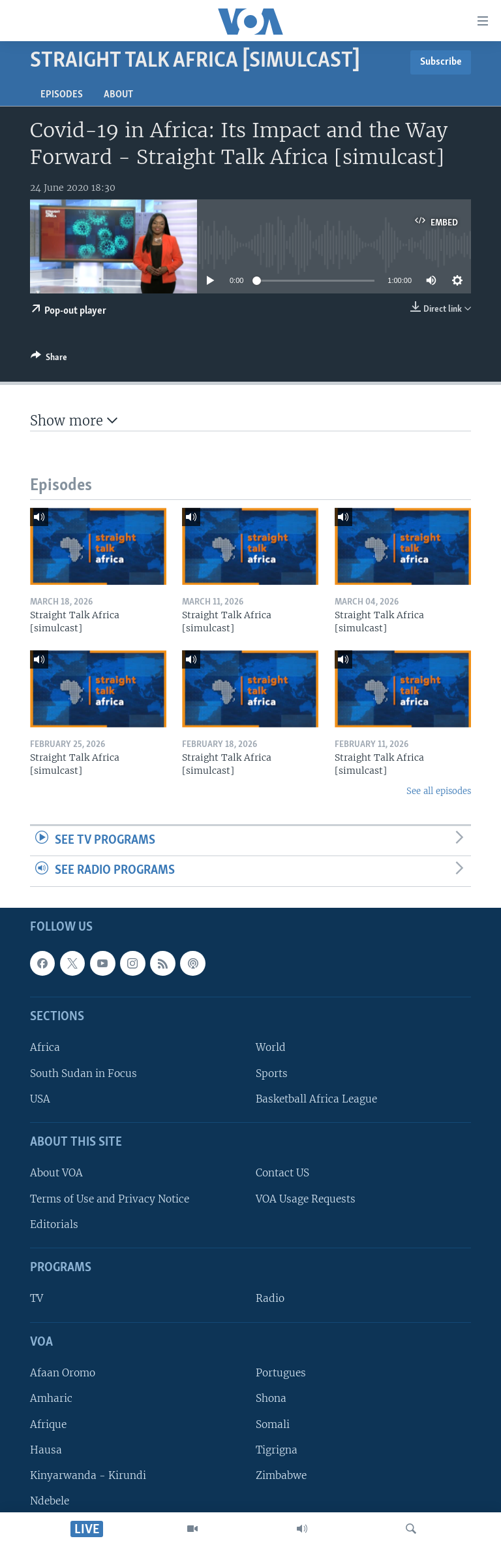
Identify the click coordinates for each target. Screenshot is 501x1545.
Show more (73, 420)
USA (40, 1099)
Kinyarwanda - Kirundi (88, 1475)
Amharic (51, 1398)
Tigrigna (276, 1449)
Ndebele (49, 1501)
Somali (273, 1424)
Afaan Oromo (62, 1373)
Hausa (46, 1449)
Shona (271, 1398)
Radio (270, 1298)
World (271, 1047)
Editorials (54, 1224)
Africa (45, 1047)
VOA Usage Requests (306, 1198)
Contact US (282, 1173)
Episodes (61, 95)
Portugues (281, 1373)
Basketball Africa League (316, 1099)
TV (36, 1298)
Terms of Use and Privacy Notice (109, 1198)
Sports (272, 1073)
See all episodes (438, 791)
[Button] (49, 359)
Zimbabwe (281, 1475)
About (118, 95)
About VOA (56, 1173)
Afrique (48, 1424)
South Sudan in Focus (83, 1073)
